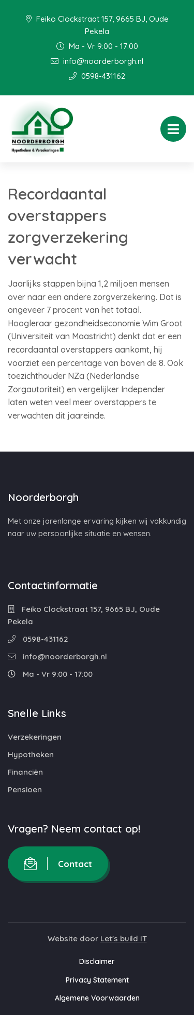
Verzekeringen (35, 737)
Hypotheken (31, 754)
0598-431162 (97, 76)
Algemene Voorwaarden (97, 998)
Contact (58, 863)
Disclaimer (97, 961)
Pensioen (25, 789)
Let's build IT (123, 938)
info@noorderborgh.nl (97, 61)
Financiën (25, 772)
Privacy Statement (97, 980)
